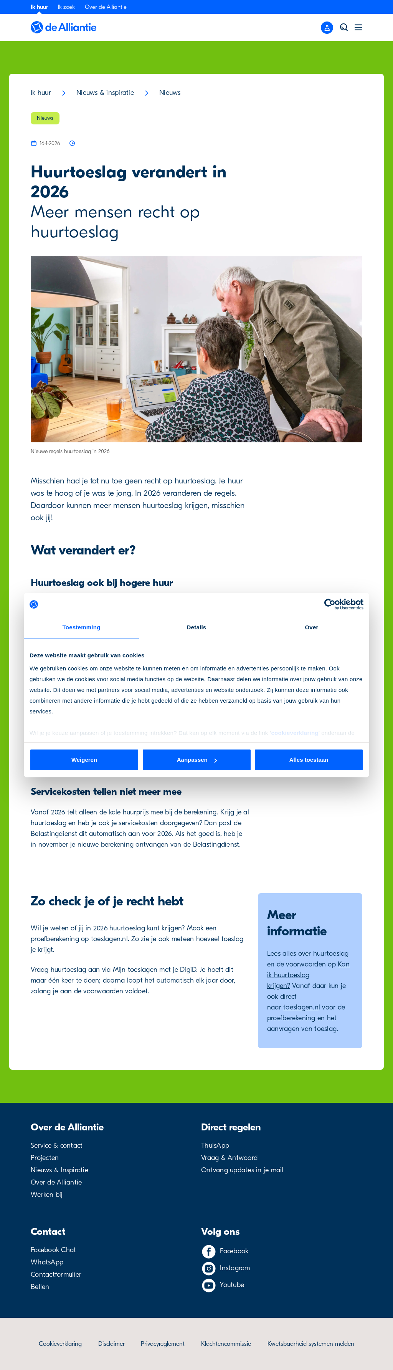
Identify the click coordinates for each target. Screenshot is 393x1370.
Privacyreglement (163, 1343)
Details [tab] (196, 627)
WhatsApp (47, 1262)
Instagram (235, 1268)
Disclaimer (111, 1343)
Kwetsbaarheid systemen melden (311, 1343)
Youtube (232, 1285)
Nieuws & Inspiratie (59, 1170)
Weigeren (84, 759)
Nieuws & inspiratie (105, 93)
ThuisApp (215, 1146)
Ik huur (39, 6)
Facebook (234, 1251)
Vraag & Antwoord (229, 1158)
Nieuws (170, 93)
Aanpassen (197, 759)
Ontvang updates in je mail (242, 1170)
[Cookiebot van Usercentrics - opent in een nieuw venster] (329, 604)
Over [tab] (311, 627)
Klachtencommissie (226, 1343)
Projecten (45, 1158)
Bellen (40, 1287)
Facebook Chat (53, 1250)
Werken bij (47, 1195)
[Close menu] (327, 28)
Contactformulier (56, 1275)
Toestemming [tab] (81, 627)
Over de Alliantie (106, 6)
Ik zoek (66, 6)
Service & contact (57, 1146)
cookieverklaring (294, 733)
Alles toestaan (309, 759)
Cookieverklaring (60, 1343)
